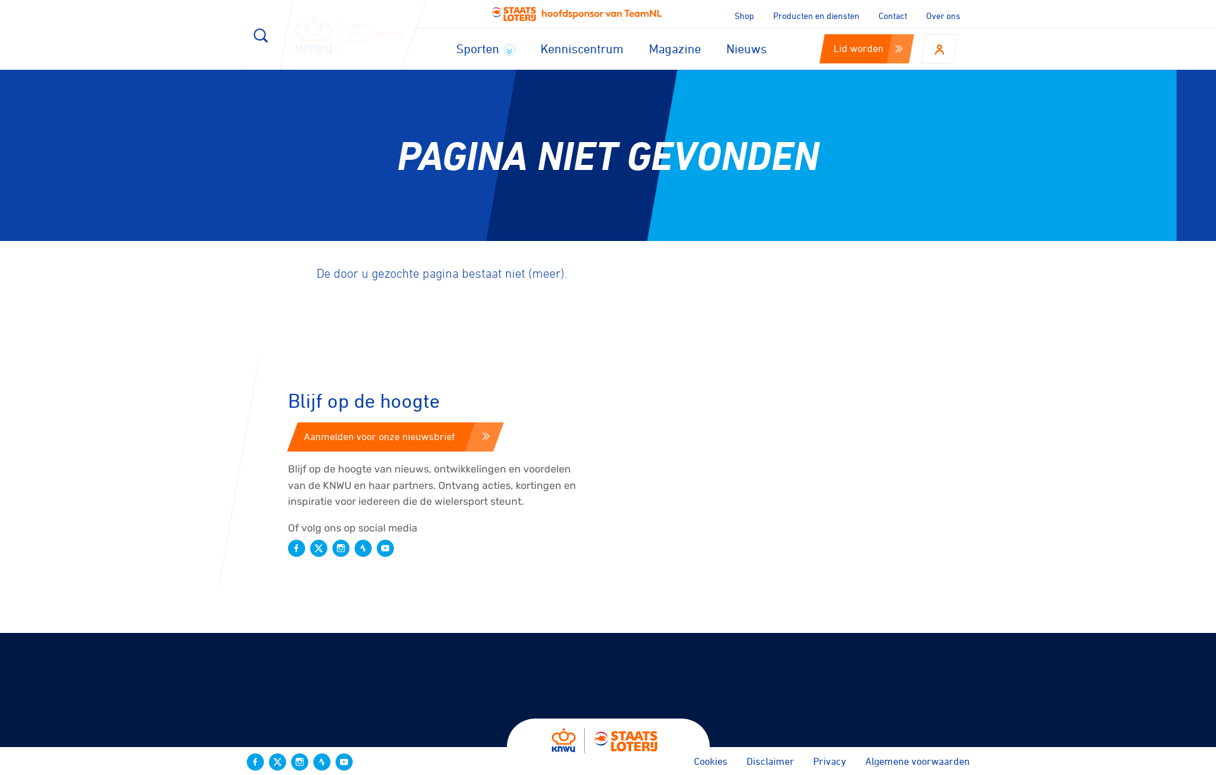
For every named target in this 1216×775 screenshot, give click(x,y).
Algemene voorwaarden (917, 761)
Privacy (829, 761)
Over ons (943, 15)
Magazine (675, 48)
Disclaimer (770, 761)
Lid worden (868, 48)
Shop (744, 15)
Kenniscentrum (582, 48)
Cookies (711, 761)
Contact (893, 15)
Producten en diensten (816, 15)
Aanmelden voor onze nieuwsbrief (397, 436)
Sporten (485, 48)
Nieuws (746, 48)
